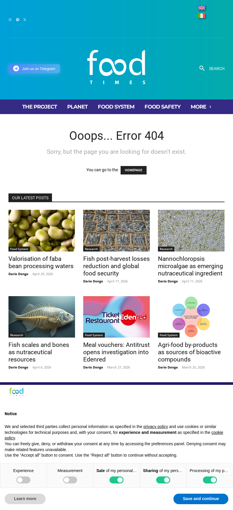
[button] (210, 69)
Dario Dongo (18, 274)
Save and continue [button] (201, 498)
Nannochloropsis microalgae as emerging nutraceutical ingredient (190, 266)
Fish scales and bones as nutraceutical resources (38, 352)
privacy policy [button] (155, 426)
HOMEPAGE (133, 170)
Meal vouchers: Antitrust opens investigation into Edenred (116, 352)
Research (91, 249)
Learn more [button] (25, 498)
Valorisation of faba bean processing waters (41, 262)
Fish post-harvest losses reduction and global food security (116, 266)
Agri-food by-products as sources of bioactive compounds (189, 352)
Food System (19, 249)
